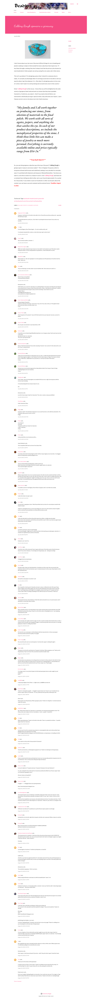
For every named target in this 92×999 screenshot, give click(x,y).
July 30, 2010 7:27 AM (23, 489)
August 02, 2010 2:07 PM (23, 802)
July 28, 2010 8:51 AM (23, 234)
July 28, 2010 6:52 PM (23, 388)
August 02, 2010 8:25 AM (23, 724)
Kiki (19, 516)
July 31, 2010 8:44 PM (23, 593)
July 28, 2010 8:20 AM (23, 223)
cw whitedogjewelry (22, 792)
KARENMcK (21, 708)
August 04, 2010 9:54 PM (23, 978)
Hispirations (20, 451)
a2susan (19, 597)
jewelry (22, 201)
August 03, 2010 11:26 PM (24, 899)
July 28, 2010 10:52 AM (23, 270)
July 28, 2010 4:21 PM (23, 362)
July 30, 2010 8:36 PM (23, 523)
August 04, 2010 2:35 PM (23, 947)
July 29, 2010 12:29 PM (23, 430)
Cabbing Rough (22, 89)
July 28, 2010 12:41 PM (23, 308)
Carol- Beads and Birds (23, 300)
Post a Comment (17, 981)
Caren (19, 930)
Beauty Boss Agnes (22, 246)
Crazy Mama (21, 618)
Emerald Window (21, 353)
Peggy (19, 409)
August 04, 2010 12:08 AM (24, 916)
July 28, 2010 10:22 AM (23, 262)
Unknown (20, 330)
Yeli (18, 718)
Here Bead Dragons (22, 893)
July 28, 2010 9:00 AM (23, 242)
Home (15, 12)
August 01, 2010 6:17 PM (23, 684)
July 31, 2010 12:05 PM (23, 572)
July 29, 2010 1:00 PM (23, 447)
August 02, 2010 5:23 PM (23, 819)
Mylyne (19, 493)
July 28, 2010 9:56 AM (23, 252)
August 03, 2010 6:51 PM (23, 871)
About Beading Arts (31, 12)
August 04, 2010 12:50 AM (24, 926)
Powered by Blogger (46, 993)
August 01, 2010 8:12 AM (23, 614)
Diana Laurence (21, 485)
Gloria (19, 538)
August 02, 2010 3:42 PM (23, 811)
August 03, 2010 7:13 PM (23, 879)
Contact (22, 12)
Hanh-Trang (20, 629)
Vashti (19, 875)
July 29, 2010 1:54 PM (23, 457)
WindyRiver (20, 256)
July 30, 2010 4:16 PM (23, 512)
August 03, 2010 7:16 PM (23, 889)
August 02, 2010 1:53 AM (23, 714)
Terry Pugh (20, 903)
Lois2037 (20, 472)
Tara (19, 959)
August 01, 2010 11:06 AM (24, 635)
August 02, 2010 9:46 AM (23, 761)
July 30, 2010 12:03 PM (23, 498)
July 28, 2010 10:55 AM (23, 280)
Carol (19, 502)
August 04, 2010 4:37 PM (23, 955)
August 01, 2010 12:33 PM (24, 653)
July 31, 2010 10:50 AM (23, 561)
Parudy (19, 565)
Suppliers (70, 51)
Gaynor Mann (21, 312)
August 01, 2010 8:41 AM (23, 625)
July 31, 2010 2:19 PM (23, 581)
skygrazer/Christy (22, 213)
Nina (19, 266)
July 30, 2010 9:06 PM (23, 534)
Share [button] (69, 41)
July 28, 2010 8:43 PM (23, 397)
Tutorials (56, 12)
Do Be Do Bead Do (22, 343)
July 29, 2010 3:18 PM (23, 468)
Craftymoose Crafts (22, 806)
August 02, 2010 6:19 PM (23, 843)
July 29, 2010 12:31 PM (23, 439)
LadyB (19, 756)
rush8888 (20, 680)
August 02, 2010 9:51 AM (23, 777)
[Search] (72, 4)
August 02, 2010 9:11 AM (23, 752)
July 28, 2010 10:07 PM (23, 416)
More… (69, 12)
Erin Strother (20, 669)
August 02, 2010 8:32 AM (23, 735)
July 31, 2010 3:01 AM (23, 543)
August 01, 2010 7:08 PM (23, 694)
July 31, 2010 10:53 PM (23, 603)
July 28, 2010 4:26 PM (23, 373)
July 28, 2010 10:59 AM (23, 296)
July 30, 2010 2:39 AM (23, 481)
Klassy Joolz (20, 765)
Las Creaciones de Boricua (23, 274)
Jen (18, 584)
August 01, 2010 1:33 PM (23, 676)
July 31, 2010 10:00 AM (23, 552)
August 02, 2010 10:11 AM (24, 788)
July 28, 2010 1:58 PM (23, 349)
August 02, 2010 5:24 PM (23, 829)
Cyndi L (19, 238)
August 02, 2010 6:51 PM (23, 851)
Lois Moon (20, 547)
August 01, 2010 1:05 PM (23, 665)
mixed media (33, 201)
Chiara (19, 420)
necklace (26, 201)
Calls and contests (72, 48)
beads (17, 201)
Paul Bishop (20, 401)
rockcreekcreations (22, 461)
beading (39, 201)
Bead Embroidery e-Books (45, 12)
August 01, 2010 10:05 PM (24, 704)
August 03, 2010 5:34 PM (23, 862)
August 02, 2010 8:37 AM (23, 743)
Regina (19, 648)
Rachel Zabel (21, 607)
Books (63, 12)
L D (18, 227)
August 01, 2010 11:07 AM (24, 644)
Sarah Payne (20, 688)
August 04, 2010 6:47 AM (23, 937)
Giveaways (70, 50)
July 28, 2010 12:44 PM (23, 326)
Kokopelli (20, 815)
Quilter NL (20, 747)
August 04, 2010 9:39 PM (23, 968)
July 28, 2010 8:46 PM (23, 405)
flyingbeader (21, 377)
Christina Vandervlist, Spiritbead (25, 833)
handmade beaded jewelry (31, 198)
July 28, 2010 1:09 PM (23, 339)
